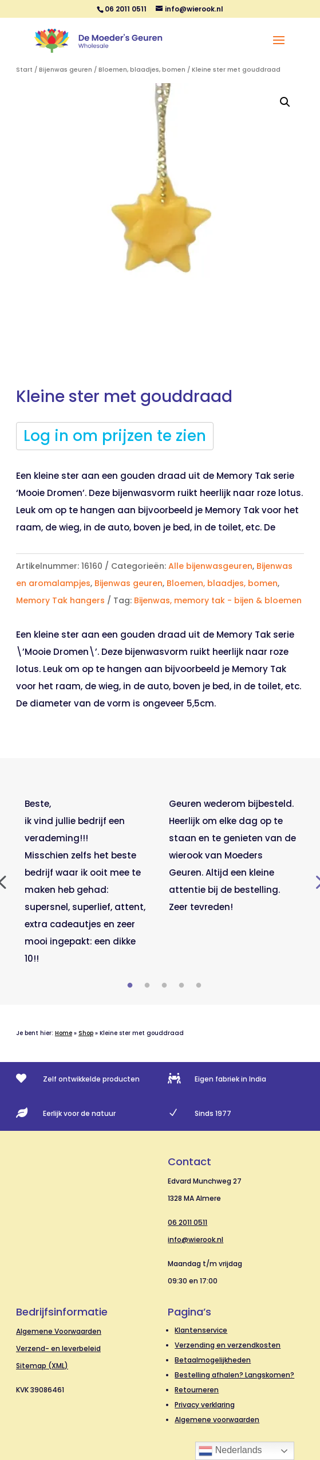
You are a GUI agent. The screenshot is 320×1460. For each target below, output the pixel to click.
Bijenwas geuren (65, 69)
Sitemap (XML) (42, 1366)
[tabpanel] (88, 881)
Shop (85, 1033)
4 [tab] (181, 985)
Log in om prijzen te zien (114, 435)
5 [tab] (198, 985)
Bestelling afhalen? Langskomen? (234, 1375)
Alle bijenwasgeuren (210, 566)
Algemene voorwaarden (217, 1419)
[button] (285, 102)
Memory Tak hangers (60, 600)
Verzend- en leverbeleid (58, 1348)
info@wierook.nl (195, 1239)
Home (63, 1033)
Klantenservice (201, 1330)
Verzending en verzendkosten (228, 1345)
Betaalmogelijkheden (213, 1360)
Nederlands (230, 1451)
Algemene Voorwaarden (58, 1331)
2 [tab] (147, 985)
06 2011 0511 (187, 1222)
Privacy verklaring (205, 1405)
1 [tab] (130, 985)
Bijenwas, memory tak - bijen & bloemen (218, 600)
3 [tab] (164, 985)
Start (24, 69)
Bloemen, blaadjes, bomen (141, 69)
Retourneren (197, 1390)
